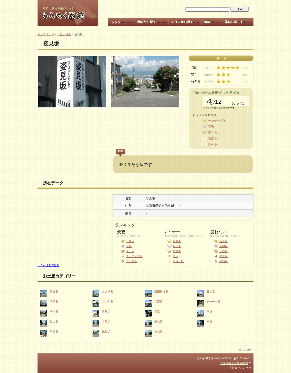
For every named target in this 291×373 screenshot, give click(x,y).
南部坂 (212, 138)
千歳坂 (223, 251)
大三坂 (130, 251)
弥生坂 (54, 321)
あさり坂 (178, 261)
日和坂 (212, 144)
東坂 (209, 311)
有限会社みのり (238, 367)
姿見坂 (212, 132)
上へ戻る (246, 350)
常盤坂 (106, 321)
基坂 (211, 126)
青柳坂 (223, 246)
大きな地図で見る (48, 265)
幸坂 (175, 256)
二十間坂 (131, 261)
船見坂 (177, 241)
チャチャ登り (217, 120)
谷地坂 (177, 246)
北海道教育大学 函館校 (234, 363)
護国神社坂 (161, 291)
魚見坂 (177, 251)
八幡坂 (130, 241)
